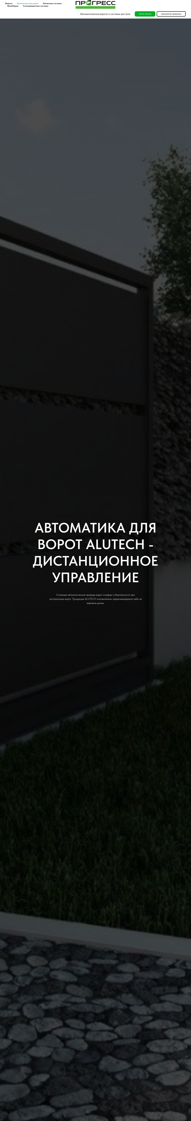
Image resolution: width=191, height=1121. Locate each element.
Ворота (8, 3)
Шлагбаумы (12, 6)
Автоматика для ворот (27, 3)
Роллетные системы (52, 3)
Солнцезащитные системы (35, 6)
